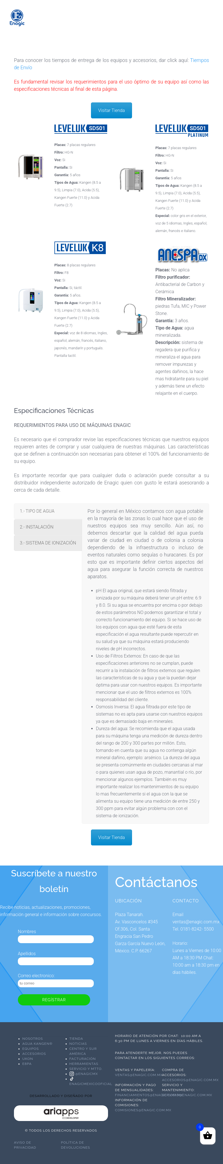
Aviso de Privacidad (25, 1145)
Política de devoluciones (75, 1145)
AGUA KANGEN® (37, 1044)
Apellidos (27, 953)
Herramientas (84, 1064)
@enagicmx (83, 1074)
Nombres (27, 931)
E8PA (27, 1064)
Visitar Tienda (111, 110)
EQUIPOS (30, 1049)
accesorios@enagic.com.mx (191, 1080)
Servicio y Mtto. (86, 1069)
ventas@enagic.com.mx (139, 1075)
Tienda (76, 1039)
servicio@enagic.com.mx (187, 1095)
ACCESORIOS (34, 1054)
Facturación (82, 1059)
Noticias (78, 1044)
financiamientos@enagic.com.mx (149, 1095)
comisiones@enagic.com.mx (143, 1110)
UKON (27, 1059)
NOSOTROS (32, 1039)
